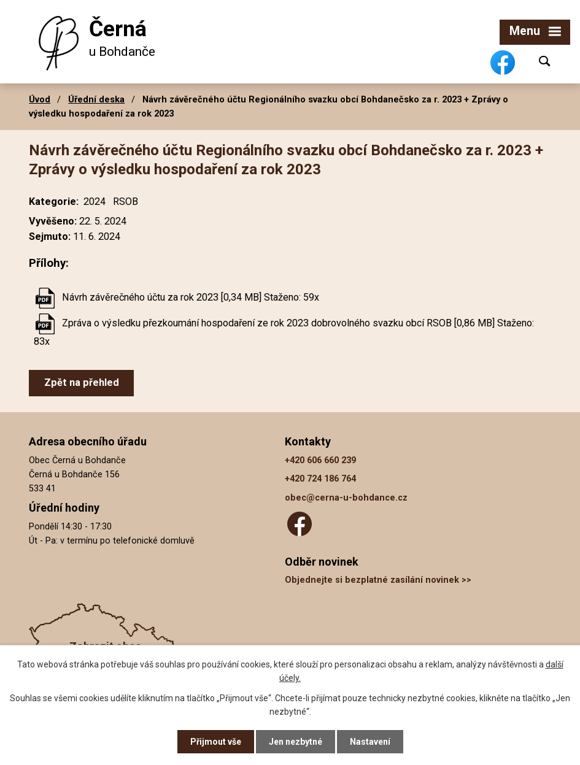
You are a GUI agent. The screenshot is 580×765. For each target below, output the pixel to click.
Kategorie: (54, 201)
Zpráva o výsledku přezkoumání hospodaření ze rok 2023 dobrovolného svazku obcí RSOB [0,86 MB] (278, 323)
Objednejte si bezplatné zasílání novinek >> (378, 580)
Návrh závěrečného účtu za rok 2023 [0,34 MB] (161, 297)
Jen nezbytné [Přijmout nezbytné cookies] (295, 742)
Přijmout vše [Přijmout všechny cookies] (215, 742)
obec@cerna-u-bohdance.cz (346, 498)
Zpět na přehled (81, 382)
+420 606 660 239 (320, 460)
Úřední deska (96, 99)
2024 (94, 201)
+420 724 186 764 (320, 479)
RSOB (125, 201)
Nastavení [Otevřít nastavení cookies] (370, 742)
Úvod (39, 99)
